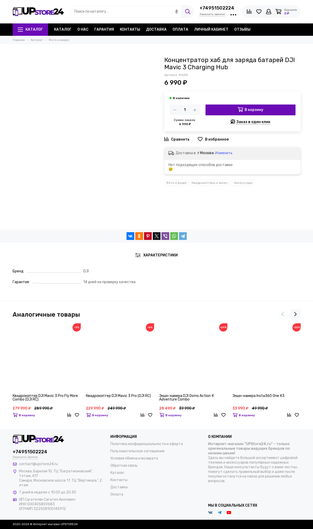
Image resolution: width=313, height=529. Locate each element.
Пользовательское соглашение (137, 451)
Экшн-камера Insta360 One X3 (258, 396)
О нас (82, 29)
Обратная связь (124, 465)
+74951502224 (217, 8)
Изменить (223, 153)
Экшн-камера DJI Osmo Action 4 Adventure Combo (186, 398)
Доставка (156, 29)
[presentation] (283, 314)
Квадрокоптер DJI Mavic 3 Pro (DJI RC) (118, 396)
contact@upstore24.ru (38, 464)
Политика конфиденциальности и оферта (146, 444)
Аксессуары (243, 183)
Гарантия (104, 29)
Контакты (130, 29)
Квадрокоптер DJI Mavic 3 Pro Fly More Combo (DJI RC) (45, 398)
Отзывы (242, 29)
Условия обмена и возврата (134, 458)
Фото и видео (176, 183)
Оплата (180, 29)
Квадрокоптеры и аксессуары (211, 183)
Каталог (30, 29)
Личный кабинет (211, 29)
